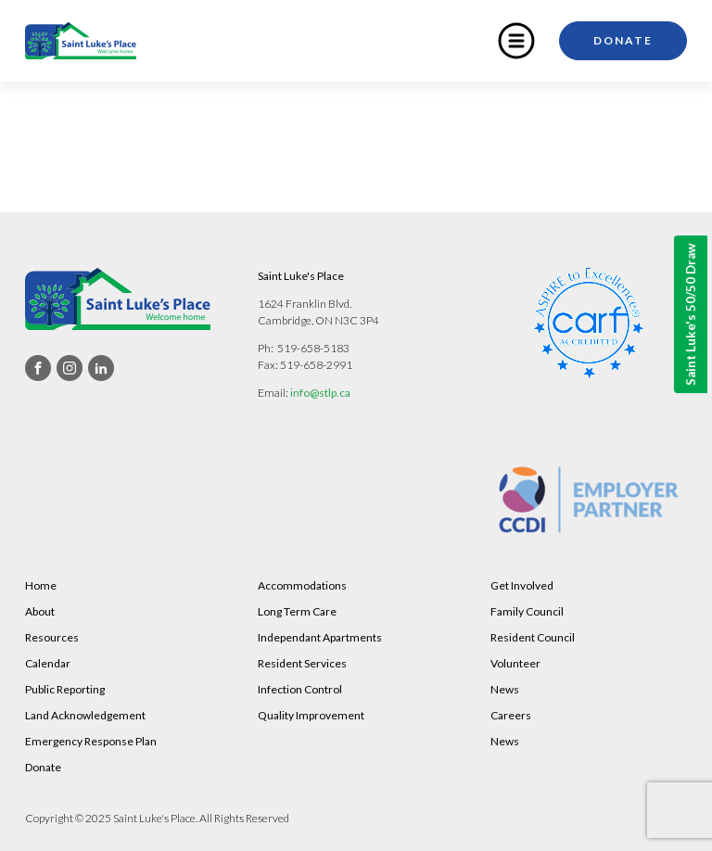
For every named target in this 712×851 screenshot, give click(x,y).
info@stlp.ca (320, 393)
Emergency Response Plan (91, 741)
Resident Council (532, 637)
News (504, 689)
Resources (52, 637)
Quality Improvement (311, 715)
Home (41, 585)
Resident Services (302, 663)
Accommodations (302, 585)
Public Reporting (65, 689)
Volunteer (515, 663)
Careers (510, 715)
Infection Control (300, 689)
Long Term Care (297, 611)
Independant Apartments (320, 637)
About (40, 611)
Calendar (47, 663)
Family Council (527, 611)
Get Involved (521, 585)
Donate (623, 40)
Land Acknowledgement (85, 715)
